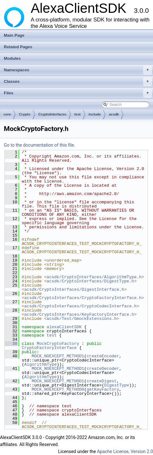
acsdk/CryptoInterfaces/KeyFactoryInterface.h (79, 314)
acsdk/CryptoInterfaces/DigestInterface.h (74, 289)
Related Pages (18, 47)
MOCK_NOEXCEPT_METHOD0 (58, 389)
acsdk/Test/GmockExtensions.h (82, 318)
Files (78, 93)
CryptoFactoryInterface (49, 348)
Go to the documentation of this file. (39, 145)
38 (11, 343)
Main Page (14, 35)
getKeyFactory (103, 389)
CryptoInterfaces (52, 114)
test (77, 114)
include (95, 114)
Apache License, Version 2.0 (125, 451)
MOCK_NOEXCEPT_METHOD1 (58, 356)
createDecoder (103, 368)
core (7, 114)
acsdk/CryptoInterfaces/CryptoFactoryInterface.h (83, 298)
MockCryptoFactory (58, 343)
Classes (78, 81)
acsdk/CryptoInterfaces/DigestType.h (90, 281)
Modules (12, 58)
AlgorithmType (40, 364)
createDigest (102, 381)
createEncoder (103, 356)
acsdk (114, 114)
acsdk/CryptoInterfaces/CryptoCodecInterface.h (80, 306)
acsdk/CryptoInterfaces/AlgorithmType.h (94, 277)
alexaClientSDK (64, 327)
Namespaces (78, 70)
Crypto (24, 114)
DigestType (116, 385)
